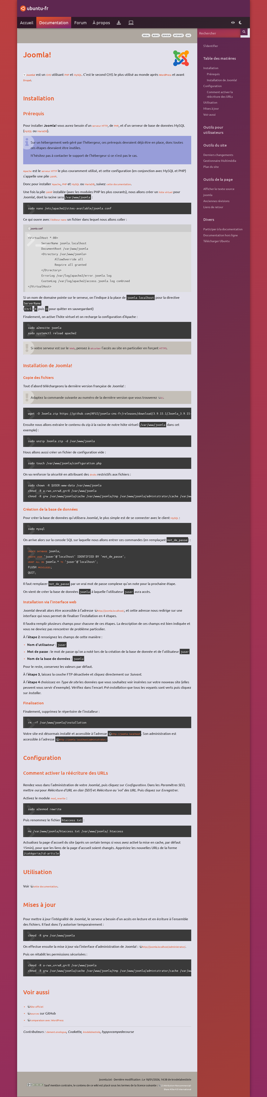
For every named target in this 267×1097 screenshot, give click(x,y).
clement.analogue (63, 1053)
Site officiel (43, 1028)
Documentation (57, 22)
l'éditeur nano (64, 219)
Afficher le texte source (215, 189)
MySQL (91, 74)
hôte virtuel (173, 192)
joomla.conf (43, 228)
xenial (127, 35)
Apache (32, 170)
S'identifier (207, 46)
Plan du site (207, 166)
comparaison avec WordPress (56, 1041)
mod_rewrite (63, 814)
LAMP (70, 176)
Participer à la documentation (219, 229)
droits (97, 474)
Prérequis (209, 74)
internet (170, 35)
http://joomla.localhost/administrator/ (101, 750)
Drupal (62, 79)
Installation (207, 68)
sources (40, 1034)
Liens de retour (209, 207)
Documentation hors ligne (217, 235)
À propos (105, 22)
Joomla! (37, 74)
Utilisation (207, 102)
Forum (84, 22)
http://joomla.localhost (135, 744)
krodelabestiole (103, 1053)
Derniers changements (214, 155)
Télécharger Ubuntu (213, 241)
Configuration (209, 86)
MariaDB (61, 131)
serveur (154, 35)
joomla (204, 195)
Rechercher (241, 33)
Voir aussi (206, 114)
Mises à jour (207, 108)
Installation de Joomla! (218, 80)
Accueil (30, 22)
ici (167, 397)
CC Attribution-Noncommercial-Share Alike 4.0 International (160, 1087)
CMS (57, 74)
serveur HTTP (106, 125)
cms (183, 35)
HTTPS (172, 348)
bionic (140, 35)
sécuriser (102, 348)
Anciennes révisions (213, 201)
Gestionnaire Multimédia (216, 160)
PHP (78, 74)
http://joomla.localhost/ (119, 616)
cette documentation (135, 184)
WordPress (35, 79)
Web (76, 348)
